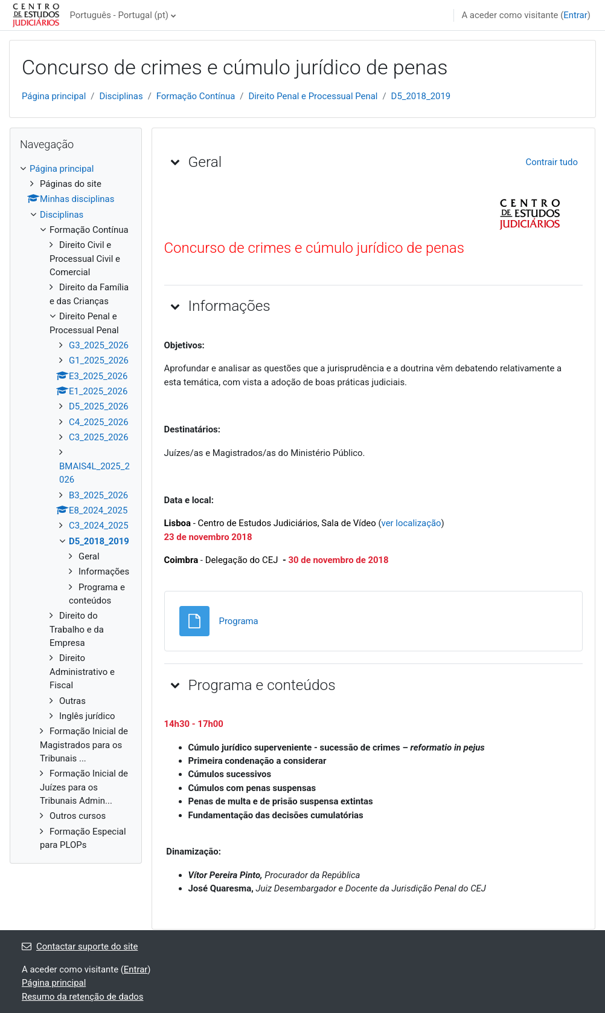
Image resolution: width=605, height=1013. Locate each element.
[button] (175, 161)
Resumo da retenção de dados (83, 996)
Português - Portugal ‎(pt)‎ (118, 15)
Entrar (575, 15)
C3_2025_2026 (99, 437)
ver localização (411, 523)
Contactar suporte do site (80, 946)
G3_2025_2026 (99, 345)
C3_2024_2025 (99, 525)
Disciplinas (120, 96)
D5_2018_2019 (421, 96)
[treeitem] (76, 507)
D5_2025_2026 (99, 406)
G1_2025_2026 (99, 360)
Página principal (54, 96)
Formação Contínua (195, 96)
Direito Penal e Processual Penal (312, 96)
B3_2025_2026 (98, 495)
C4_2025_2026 (99, 422)
